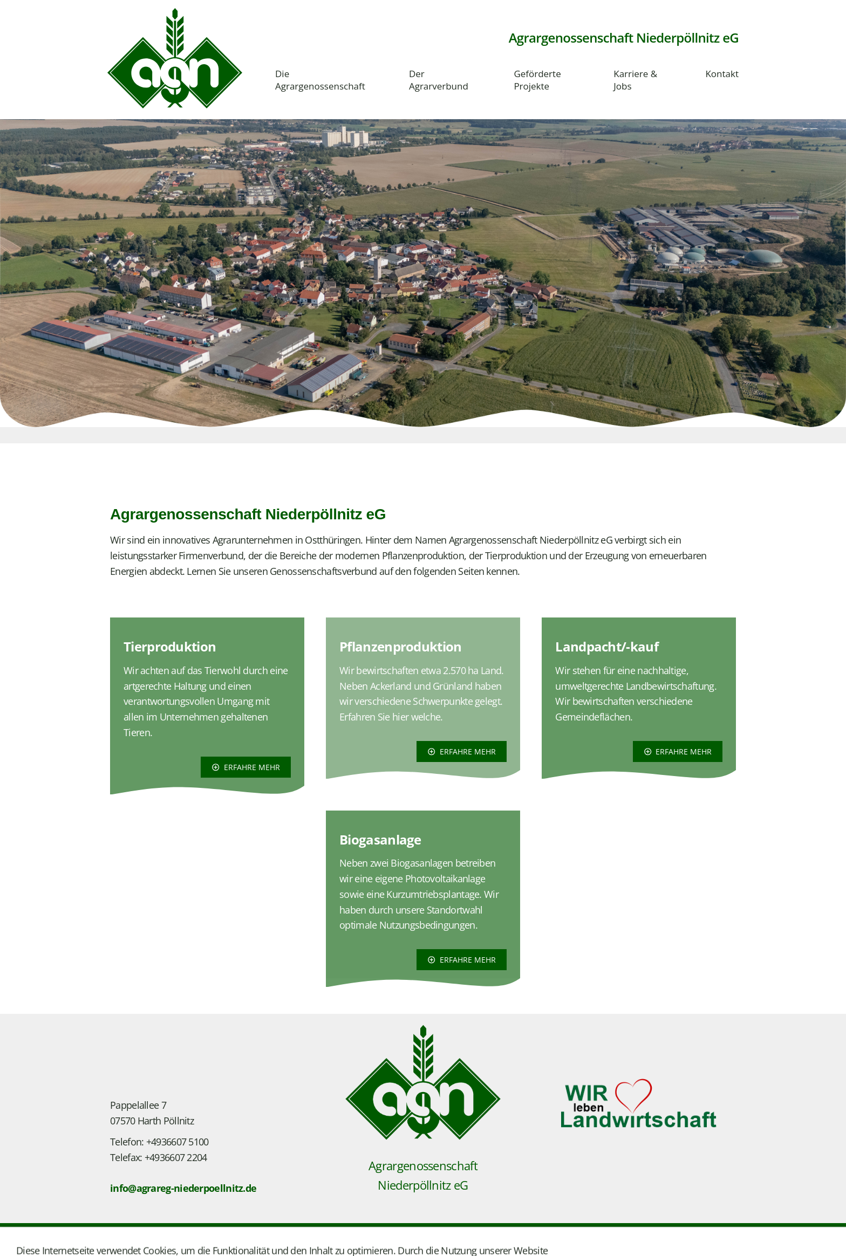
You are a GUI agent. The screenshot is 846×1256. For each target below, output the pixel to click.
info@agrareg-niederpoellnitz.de (183, 1188)
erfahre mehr (245, 767)
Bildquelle (238, 1241)
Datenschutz (186, 1241)
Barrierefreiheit (336, 1241)
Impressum (131, 1241)
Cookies (282, 1241)
